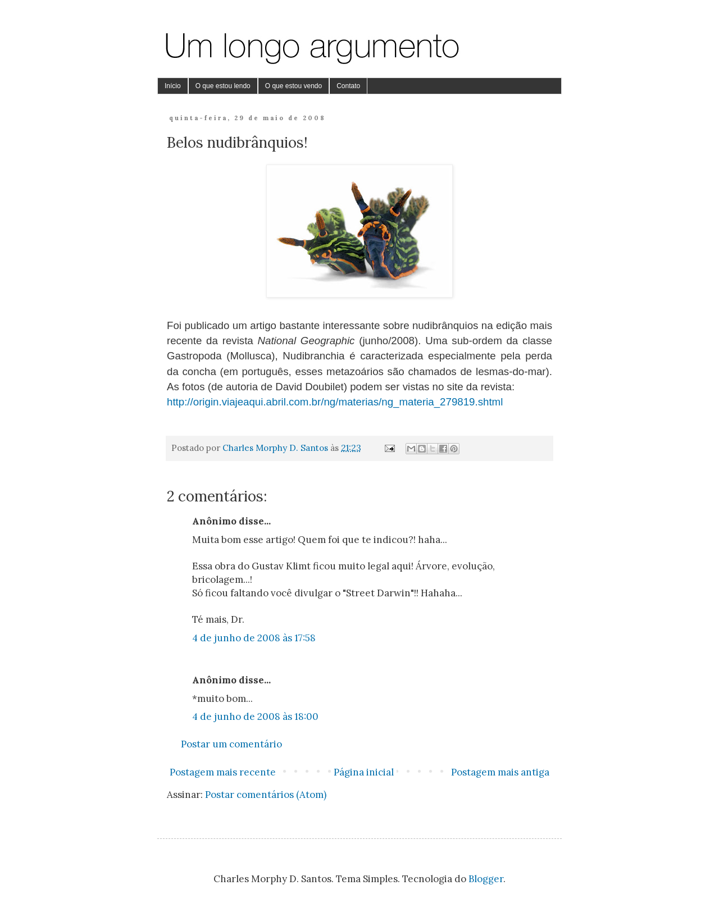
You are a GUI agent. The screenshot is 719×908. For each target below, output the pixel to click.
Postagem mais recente (223, 772)
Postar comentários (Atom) (265, 794)
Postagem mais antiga (500, 772)
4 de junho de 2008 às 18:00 (255, 716)
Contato (348, 86)
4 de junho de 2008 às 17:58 (254, 638)
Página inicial (364, 772)
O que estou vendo (293, 86)
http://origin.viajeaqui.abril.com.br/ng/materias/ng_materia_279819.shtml (335, 402)
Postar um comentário (231, 744)
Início (173, 86)
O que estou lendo (223, 86)
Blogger (485, 879)
